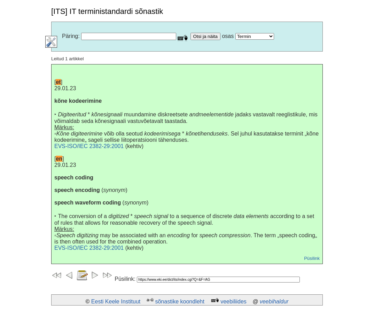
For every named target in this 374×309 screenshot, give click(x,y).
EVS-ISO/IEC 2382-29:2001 (89, 146)
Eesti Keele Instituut (115, 301)
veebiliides (233, 301)
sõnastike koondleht (179, 301)
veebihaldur (274, 301)
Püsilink (312, 258)
